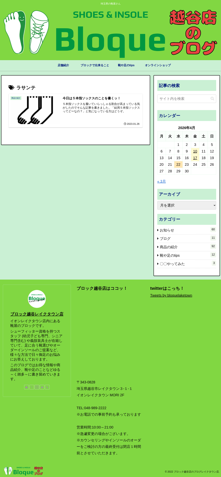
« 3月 (161, 181)
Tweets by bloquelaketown (171, 295)
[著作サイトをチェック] (26, 387)
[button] (212, 99)
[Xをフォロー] (31, 387)
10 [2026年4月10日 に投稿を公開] (195, 151)
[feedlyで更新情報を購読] (42, 387)
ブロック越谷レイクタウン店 (36, 314)
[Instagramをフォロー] (37, 387)
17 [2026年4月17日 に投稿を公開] (195, 158)
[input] (186, 99)
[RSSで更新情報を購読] (47, 387)
